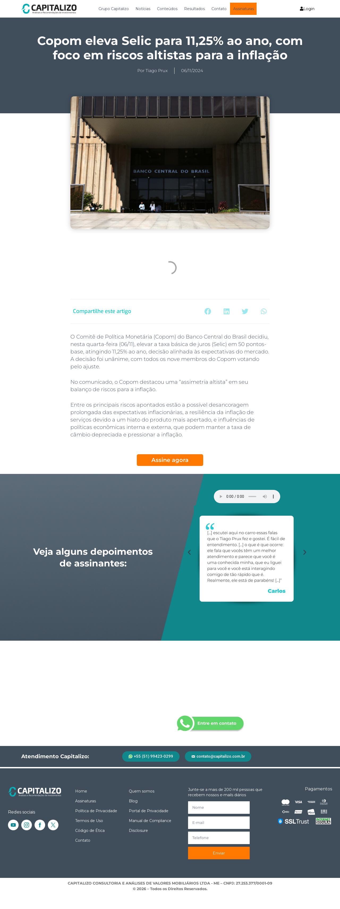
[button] (208, 311)
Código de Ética (90, 830)
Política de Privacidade (96, 810)
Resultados (194, 8)
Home (81, 791)
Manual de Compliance (150, 820)
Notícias (142, 8)
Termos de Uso (89, 820)
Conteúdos (167, 8)
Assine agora (170, 460)
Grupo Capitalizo (114, 8)
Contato (219, 8)
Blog (133, 801)
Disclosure (138, 830)
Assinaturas (243, 8)
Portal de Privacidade (148, 810)
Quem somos (141, 791)
